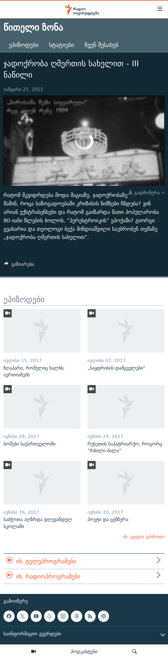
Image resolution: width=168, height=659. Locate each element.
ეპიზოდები (23, 45)
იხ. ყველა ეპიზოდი (143, 536)
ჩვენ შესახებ (101, 45)
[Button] (19, 265)
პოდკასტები (84, 651)
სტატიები (61, 45)
